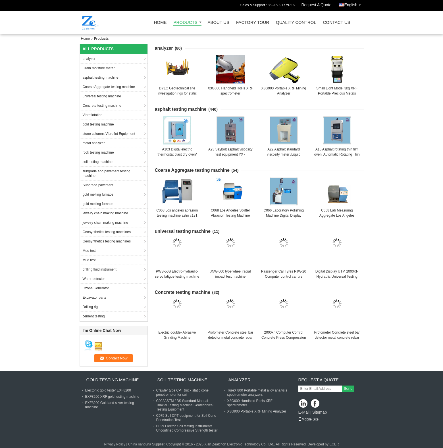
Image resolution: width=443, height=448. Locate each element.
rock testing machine (98, 152)
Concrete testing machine (102, 106)
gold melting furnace (98, 194)
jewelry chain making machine (105, 213)
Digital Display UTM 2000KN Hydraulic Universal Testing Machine (337, 276)
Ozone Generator (96, 288)
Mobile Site (308, 419)
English (354, 4)
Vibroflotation (93, 115)
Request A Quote (316, 5)
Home (160, 22)
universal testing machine (102, 96)
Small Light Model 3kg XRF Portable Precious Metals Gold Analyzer (336, 93)
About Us (218, 22)
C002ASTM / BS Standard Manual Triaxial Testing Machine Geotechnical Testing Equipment (184, 405)
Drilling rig (90, 307)
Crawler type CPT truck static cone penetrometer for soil (182, 392)
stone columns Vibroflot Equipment (109, 134)
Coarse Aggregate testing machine (109, 87)
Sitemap (319, 412)
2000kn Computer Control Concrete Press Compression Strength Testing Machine (283, 337)
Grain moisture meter (99, 68)
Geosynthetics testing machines (107, 232)
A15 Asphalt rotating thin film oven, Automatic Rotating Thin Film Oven (337, 154)
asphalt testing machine (100, 77)
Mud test (89, 251)
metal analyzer (94, 143)
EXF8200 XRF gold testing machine (112, 397)
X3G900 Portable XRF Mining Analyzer (256, 411)
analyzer (89, 59)
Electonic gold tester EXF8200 (108, 390)
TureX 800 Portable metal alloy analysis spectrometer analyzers (257, 392)
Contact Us (336, 22)
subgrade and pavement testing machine (106, 173)
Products (185, 22)
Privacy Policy (114, 444)
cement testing (94, 316)
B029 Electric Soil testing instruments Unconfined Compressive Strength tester (187, 428)
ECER (334, 444)
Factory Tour (252, 22)
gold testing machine (98, 124)
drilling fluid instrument (100, 269)
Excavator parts (94, 298)
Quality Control (296, 22)
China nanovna (139, 444)
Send (348, 388)
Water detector (94, 279)
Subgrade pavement (98, 185)
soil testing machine (98, 162)
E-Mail (304, 412)
